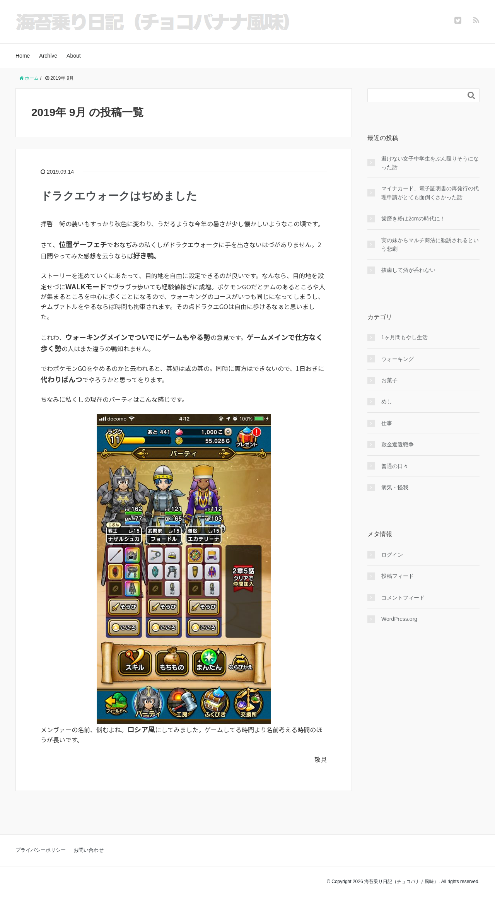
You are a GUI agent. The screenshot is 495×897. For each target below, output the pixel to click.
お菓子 (389, 380)
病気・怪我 (394, 487)
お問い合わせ (88, 850)
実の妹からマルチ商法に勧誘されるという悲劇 (430, 244)
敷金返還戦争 (397, 444)
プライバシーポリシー (40, 850)
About (74, 56)
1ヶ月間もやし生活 (404, 337)
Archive (48, 56)
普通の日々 (394, 466)
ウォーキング (397, 359)
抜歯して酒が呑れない (408, 270)
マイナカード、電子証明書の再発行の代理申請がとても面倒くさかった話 (430, 192)
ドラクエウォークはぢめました (119, 196)
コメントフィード (403, 598)
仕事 (386, 423)
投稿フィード (397, 576)
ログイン (392, 555)
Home (22, 56)
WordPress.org (399, 619)
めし (386, 401)
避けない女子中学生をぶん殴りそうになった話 (430, 162)
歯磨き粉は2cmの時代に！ (413, 218)
